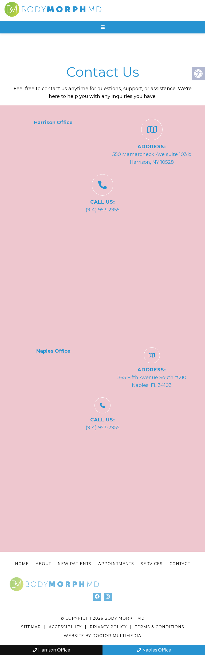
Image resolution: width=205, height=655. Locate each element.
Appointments (116, 563)
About (43, 563)
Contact (179, 563)
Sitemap (31, 626)
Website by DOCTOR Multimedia (102, 635)
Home (22, 563)
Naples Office (154, 650)
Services (152, 563)
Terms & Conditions (159, 626)
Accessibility (65, 626)
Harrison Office (51, 650)
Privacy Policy (109, 626)
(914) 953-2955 (103, 210)
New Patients (74, 563)
